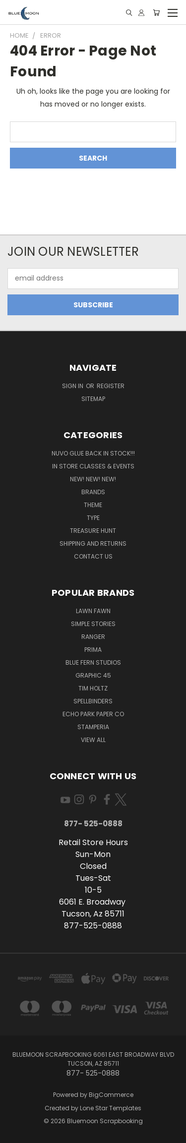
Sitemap (93, 399)
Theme (93, 505)
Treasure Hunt (93, 530)
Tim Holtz (93, 688)
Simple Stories (93, 624)
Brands (93, 492)
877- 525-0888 (93, 823)
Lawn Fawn (93, 611)
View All (93, 740)
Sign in (73, 386)
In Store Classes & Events (93, 466)
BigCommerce (111, 1094)
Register (110, 386)
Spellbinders (93, 701)
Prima (93, 649)
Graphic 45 (93, 675)
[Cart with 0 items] (156, 12)
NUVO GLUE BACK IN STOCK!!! (93, 453)
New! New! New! (93, 479)
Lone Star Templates (110, 1108)
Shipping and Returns (93, 543)
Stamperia (93, 727)
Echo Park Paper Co (93, 714)
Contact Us (93, 556)
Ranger (93, 636)
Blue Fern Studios (93, 662)
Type (93, 518)
